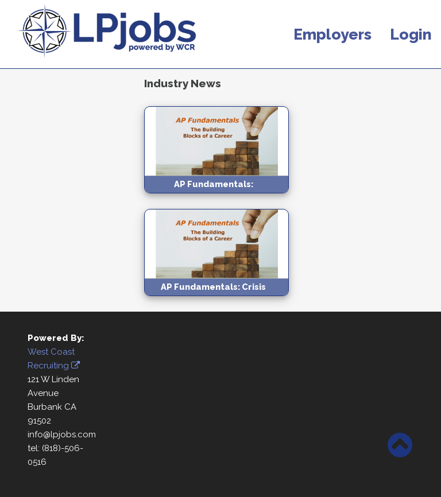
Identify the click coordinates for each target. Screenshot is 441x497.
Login (411, 34)
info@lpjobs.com (62, 434)
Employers (332, 34)
